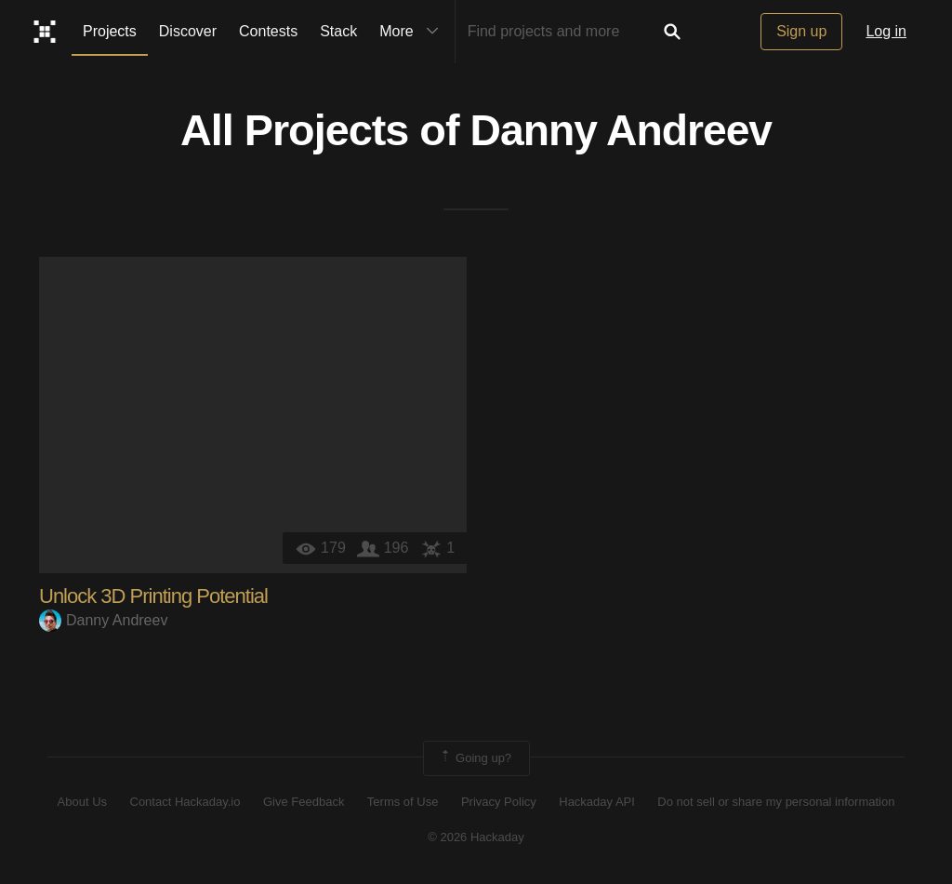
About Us (82, 803)
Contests (268, 31)
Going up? (475, 758)
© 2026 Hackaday (476, 838)
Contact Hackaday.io (185, 803)
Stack (338, 31)
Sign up (801, 31)
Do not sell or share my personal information (775, 803)
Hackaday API (597, 803)
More (412, 31)
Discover (188, 31)
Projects (110, 31)
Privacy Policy (498, 803)
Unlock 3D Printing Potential (153, 596)
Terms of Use (403, 803)
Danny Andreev (621, 131)
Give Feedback (303, 803)
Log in (886, 31)
